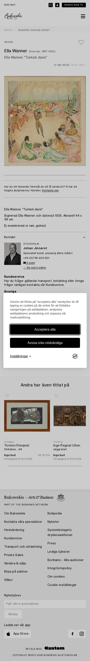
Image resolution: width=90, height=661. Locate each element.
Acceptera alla (44, 329)
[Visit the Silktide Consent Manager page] (75, 356)
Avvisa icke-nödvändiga (45, 343)
